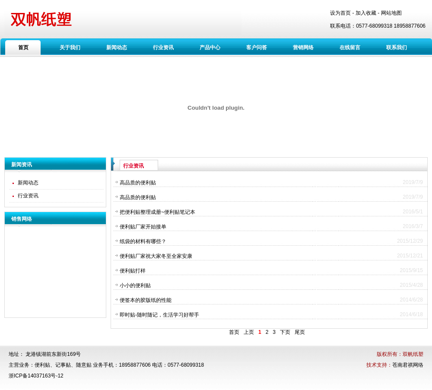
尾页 (300, 332)
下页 (285, 332)
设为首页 (340, 13)
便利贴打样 (133, 271)
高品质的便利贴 (138, 183)
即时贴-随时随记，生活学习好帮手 (159, 315)
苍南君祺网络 (407, 365)
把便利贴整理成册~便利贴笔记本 (157, 212)
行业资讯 (163, 47)
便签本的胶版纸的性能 (146, 300)
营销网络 (303, 47)
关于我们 (70, 47)
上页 (249, 332)
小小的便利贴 (135, 285)
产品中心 (210, 47)
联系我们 (396, 47)
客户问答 (256, 47)
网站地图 (391, 13)
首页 (23, 47)
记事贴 (63, 365)
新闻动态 (116, 47)
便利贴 (42, 365)
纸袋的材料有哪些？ (143, 241)
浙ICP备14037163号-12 (36, 376)
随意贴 (84, 365)
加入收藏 (366, 13)
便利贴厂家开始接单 (143, 227)
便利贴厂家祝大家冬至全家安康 (156, 256)
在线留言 (350, 47)
